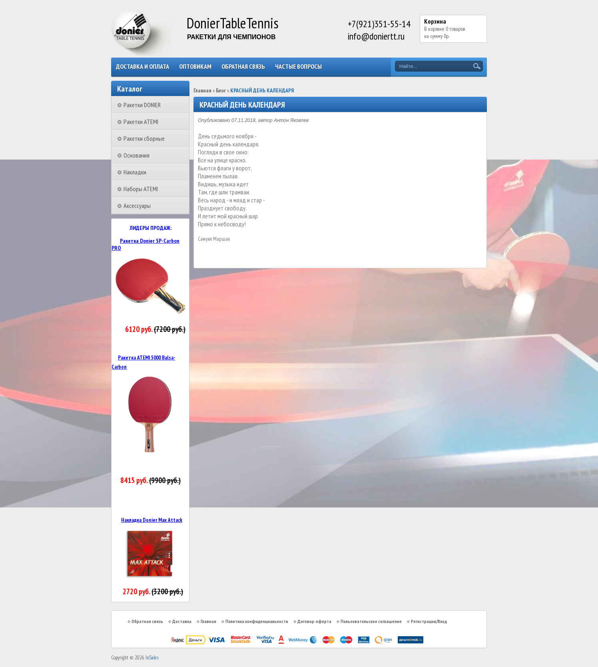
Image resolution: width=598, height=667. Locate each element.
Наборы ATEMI (141, 189)
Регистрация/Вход (429, 621)
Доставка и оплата (142, 66)
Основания (137, 155)
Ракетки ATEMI (141, 122)
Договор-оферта (314, 621)
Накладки (135, 172)
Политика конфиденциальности (256, 621)
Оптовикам (195, 66)
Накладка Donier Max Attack (151, 519)
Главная (202, 90)
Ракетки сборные (144, 138)
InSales (152, 657)
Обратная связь (243, 66)
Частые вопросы (298, 66)
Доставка (181, 621)
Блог (221, 90)
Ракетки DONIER (142, 105)
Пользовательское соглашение (371, 621)
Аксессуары (137, 206)
